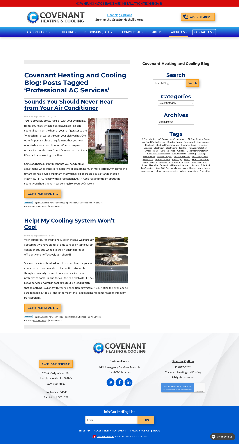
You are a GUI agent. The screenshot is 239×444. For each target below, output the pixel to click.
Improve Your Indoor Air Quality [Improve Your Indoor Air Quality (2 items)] (174, 162)
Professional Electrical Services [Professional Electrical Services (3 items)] (174, 165)
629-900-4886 (196, 17)
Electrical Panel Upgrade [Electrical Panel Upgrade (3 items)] (167, 145)
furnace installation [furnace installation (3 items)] (198, 147)
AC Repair (43, 317)
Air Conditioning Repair (59, 317)
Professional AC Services (92, 202)
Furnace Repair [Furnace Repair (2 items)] (151, 150)
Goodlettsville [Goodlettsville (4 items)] (179, 153)
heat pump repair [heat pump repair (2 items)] (200, 156)
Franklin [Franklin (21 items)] (183, 147)
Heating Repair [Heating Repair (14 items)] (164, 156)
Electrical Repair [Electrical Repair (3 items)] (189, 145)
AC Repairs (44, 202)
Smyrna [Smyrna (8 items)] (195, 165)
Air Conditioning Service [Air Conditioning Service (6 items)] (153, 142)
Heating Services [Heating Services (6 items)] (182, 156)
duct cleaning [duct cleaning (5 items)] (203, 142)
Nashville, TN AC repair (38, 178)
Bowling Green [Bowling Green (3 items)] (175, 142)
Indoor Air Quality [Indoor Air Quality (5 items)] (200, 162)
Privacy (197, 391)
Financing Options (119, 15)
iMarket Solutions (105, 436)
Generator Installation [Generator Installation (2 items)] (197, 150)
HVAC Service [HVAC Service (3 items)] (150, 162)
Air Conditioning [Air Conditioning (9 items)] (178, 139)
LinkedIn (128, 382)
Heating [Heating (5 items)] (192, 153)
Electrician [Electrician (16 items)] (159, 147)
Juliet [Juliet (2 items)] (144, 165)
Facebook (119, 382)
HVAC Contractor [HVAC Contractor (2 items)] (200, 159)
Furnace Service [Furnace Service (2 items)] (167, 150)
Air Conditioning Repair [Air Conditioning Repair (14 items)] (199, 139)
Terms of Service (185, 389)
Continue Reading (43, 194)
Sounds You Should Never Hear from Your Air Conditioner (68, 104)
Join (145, 420)
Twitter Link (28, 202)
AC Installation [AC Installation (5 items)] (149, 139)
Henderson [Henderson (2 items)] (148, 159)
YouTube (110, 382)
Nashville (76, 202)
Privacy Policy (174, 389)
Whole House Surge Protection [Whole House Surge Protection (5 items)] (195, 171)
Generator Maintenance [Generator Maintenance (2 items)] (158, 153)
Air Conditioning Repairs (61, 202)
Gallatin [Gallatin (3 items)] (181, 150)
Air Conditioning (40, 206)
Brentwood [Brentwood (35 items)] (189, 142)
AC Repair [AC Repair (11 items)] (163, 139)
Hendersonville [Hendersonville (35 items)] (162, 159)
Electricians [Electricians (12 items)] (171, 147)
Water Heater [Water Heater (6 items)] (189, 168)
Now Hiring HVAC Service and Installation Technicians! (120, 3)
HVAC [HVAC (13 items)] (187, 159)
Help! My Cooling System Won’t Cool (69, 223)
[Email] (112, 420)
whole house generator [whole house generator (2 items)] (167, 171)
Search (192, 83)
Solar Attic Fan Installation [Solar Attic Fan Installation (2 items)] (168, 168)
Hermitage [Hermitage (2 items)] (177, 159)
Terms (201, 391)
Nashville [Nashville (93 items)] (153, 165)
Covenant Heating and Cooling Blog (175, 64)
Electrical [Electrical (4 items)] (149, 145)
